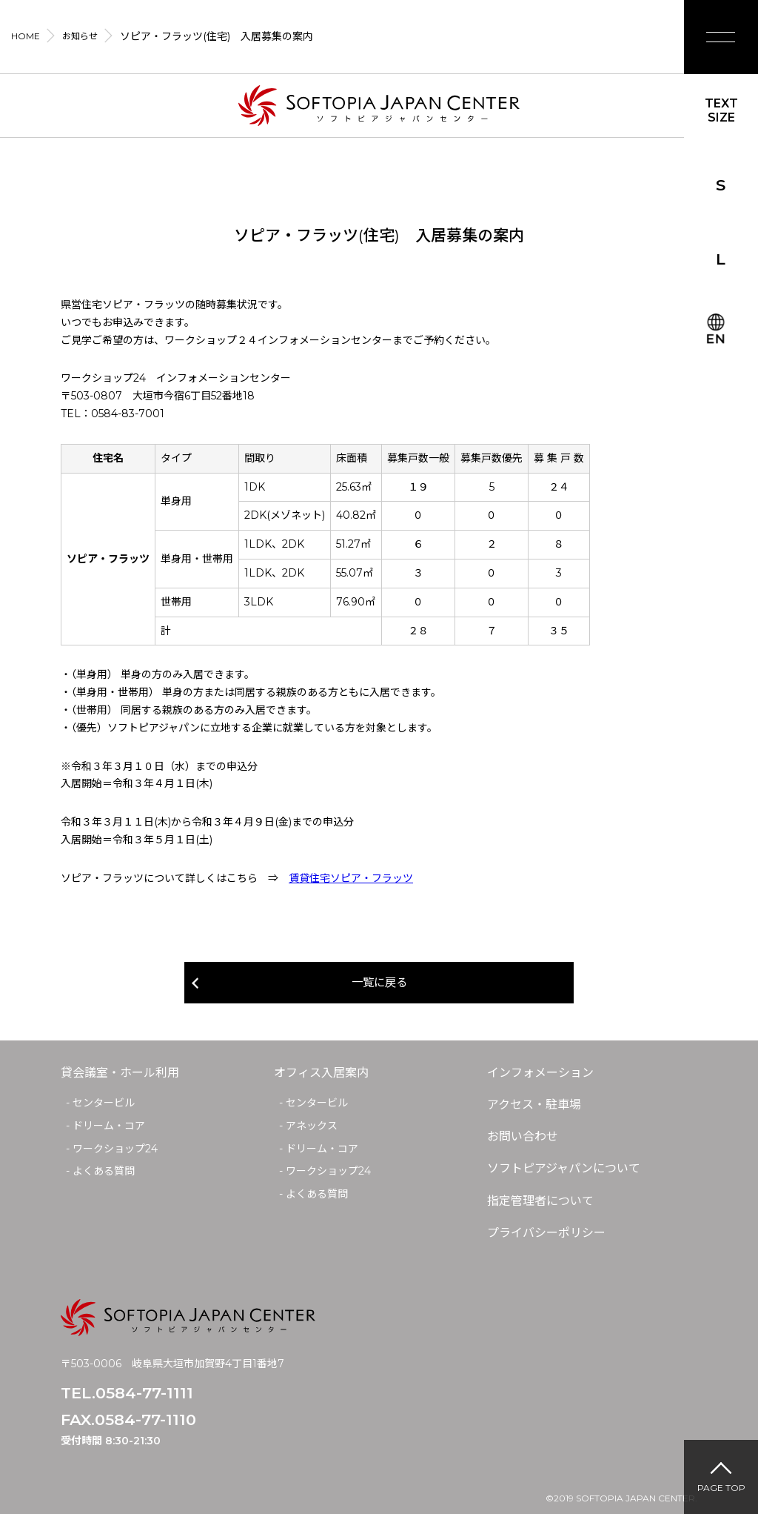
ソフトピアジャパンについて (563, 1169)
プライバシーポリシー (546, 1233)
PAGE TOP (721, 1487)
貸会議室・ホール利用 (120, 1073)
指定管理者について (540, 1202)
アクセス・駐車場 (534, 1105)
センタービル (104, 1103)
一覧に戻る (379, 983)
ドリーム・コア (109, 1126)
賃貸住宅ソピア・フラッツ (351, 878)
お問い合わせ (522, 1137)
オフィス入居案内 (321, 1073)
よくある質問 (104, 1171)
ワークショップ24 (115, 1149)
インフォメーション (540, 1073)
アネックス (312, 1126)
